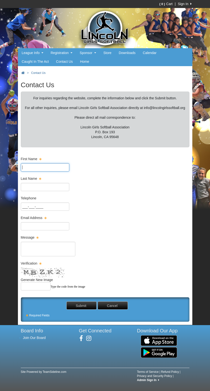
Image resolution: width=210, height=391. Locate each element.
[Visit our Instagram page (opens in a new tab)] (90, 338)
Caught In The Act (35, 61)
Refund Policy (170, 372)
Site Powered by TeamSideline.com (44, 372)
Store (107, 53)
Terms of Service (148, 372)
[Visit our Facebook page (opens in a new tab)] (83, 338)
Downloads (127, 53)
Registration (61, 53)
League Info (32, 53)
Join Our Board (34, 338)
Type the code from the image (68, 286)
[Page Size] (45, 167)
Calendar (149, 53)
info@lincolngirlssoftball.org (164, 108)
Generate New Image (37, 280)
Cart (165, 4)
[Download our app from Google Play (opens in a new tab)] (159, 352)
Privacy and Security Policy (154, 376)
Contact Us (64, 61)
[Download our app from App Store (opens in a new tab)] (159, 340)
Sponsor (88, 53)
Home (84, 61)
